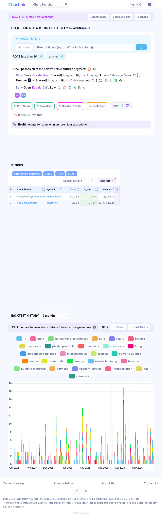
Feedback (142, 16)
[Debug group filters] (94, 69)
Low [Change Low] (103, 75)
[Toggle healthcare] (31, 346)
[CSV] (60, 173)
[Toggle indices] (137, 339)
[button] (30, 189)
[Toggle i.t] (22, 339)
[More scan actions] (121, 105)
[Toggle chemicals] (113, 346)
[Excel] (71, 173)
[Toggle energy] (76, 361)
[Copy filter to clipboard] (106, 80)
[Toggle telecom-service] (87, 369)
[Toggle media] (30, 361)
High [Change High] (79, 75)
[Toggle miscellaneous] (73, 354)
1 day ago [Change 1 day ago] (69, 75)
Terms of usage (13, 483)
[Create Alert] (97, 106)
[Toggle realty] (117, 339)
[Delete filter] (125, 80)
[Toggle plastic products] (60, 346)
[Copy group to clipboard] (89, 69)
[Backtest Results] (70, 106)
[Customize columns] (27, 173)
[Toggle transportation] (119, 369)
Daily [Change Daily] (19, 75)
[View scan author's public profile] (79, 28)
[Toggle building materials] (30, 369)
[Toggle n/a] (142, 369)
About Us (108, 483)
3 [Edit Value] (29, 80)
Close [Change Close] (27, 75)
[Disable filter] (116, 80)
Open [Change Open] (27, 87)
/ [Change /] (139, 75)
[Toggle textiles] (99, 354)
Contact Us (151, 483)
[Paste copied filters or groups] (23, 95)
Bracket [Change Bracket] (56, 75)
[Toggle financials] (89, 346)
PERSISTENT (53, 196)
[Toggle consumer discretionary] (68, 339)
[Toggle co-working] (81, 376)
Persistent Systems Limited (32, 196)
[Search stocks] (78, 180)
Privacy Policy (63, 483)
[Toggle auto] (99, 339)
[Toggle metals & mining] (103, 361)
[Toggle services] (59, 369)
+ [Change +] (84, 75)
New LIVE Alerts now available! (33, 17)
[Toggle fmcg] (135, 346)
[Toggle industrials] (53, 361)
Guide (98, 17)
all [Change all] (33, 69)
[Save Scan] (44, 106)
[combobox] (55, 315)
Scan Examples (121, 16)
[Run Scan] (22, 106)
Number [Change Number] (21, 80)
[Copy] (48, 173)
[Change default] (134, 75)
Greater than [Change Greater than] (40, 75)
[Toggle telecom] (130, 361)
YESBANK (52, 202)
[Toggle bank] (37, 339)
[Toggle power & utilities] (127, 354)
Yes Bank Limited (27, 202)
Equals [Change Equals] (36, 87)
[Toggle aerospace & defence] (38, 354)
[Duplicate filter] (111, 80)
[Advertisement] (81, 144)
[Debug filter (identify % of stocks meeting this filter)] (120, 80)
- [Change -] (69, 80)
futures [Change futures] (68, 69)
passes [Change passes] (26, 69)
